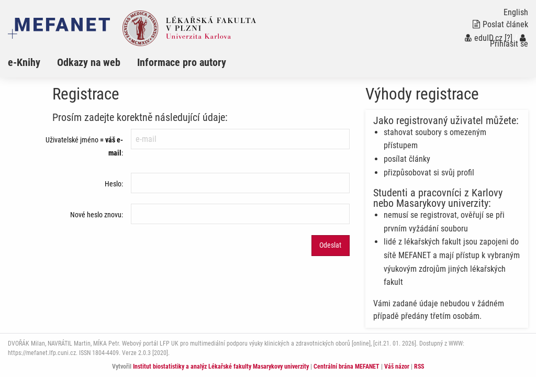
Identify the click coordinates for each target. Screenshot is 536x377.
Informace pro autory (181, 62)
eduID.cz (483, 38)
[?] (508, 38)
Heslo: (114, 184)
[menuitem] (32, 62)
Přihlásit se (509, 41)
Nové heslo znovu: (96, 214)
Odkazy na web (88, 62)
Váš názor (396, 366)
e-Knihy (24, 62)
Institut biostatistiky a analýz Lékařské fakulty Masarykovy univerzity (221, 366)
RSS (419, 366)
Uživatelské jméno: (84, 146)
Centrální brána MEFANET (346, 366)
